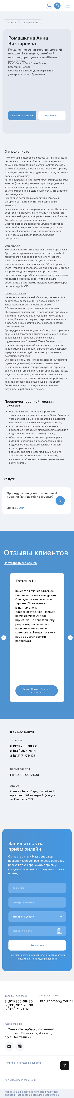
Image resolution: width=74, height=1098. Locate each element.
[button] (36, 500)
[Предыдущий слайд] (3, 637)
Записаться (37, 945)
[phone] (37, 902)
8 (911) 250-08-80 (23, 746)
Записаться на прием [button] (22, 115)
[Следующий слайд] (70, 637)
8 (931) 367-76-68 (23, 751)
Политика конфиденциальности (23, 1062)
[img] (67, 5)
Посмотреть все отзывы (20, 562)
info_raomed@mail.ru (56, 1001)
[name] (37, 888)
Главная (11, 22)
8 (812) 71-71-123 (23, 756)
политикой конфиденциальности (38, 958)
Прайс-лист (51, 115)
